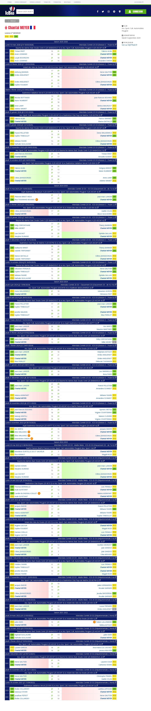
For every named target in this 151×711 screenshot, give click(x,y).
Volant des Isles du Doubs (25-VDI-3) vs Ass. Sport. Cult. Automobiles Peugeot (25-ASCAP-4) (61, 522)
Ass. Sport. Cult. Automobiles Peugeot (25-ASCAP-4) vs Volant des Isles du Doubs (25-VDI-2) (61, 348)
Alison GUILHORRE (104, 214)
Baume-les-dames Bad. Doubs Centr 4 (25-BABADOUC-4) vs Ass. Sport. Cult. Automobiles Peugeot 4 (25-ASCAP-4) (61, 265)
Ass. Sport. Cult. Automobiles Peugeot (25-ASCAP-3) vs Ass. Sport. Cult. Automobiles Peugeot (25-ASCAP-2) (61, 644)
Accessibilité (138, 2)
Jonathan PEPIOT (21, 695)
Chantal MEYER (106, 54)
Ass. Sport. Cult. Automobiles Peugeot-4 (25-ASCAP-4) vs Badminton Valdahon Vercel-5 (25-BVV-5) (60, 163)
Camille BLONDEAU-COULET (26, 493)
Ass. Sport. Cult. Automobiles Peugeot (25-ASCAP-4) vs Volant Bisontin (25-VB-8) (61, 368)
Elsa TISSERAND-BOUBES (25, 199)
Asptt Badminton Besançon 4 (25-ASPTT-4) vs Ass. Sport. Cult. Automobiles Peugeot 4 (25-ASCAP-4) (60, 192)
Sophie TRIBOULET (22, 136)
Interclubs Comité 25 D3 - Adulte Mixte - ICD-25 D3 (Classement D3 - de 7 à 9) (85, 445)
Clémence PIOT (106, 294)
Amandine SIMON (105, 61)
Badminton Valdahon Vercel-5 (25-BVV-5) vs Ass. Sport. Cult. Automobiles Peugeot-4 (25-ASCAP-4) (60, 93)
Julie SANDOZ (106, 548)
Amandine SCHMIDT (104, 388)
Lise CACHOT (20, 233)
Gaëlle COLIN (107, 211)
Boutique (67, 2)
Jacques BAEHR (106, 429)
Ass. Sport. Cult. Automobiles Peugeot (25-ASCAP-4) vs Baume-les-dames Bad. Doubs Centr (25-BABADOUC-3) (61, 336)
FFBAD (10, 2)
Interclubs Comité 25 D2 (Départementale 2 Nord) (96, 615)
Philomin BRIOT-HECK (23, 197)
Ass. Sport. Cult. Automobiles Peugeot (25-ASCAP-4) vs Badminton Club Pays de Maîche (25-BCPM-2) (61, 580)
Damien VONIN (20, 466)
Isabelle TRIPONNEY (22, 251)
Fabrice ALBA (107, 51)
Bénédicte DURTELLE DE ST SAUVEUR (29, 451)
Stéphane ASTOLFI (104, 352)
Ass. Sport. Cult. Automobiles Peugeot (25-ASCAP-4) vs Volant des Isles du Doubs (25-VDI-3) (61, 603)
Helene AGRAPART (22, 395)
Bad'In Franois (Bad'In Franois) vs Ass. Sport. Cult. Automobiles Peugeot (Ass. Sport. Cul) (61, 448)
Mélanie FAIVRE (21, 141)
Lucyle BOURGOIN (22, 58)
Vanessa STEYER (21, 692)
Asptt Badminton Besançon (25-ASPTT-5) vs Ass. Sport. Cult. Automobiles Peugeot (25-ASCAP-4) (61, 425)
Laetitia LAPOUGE (105, 689)
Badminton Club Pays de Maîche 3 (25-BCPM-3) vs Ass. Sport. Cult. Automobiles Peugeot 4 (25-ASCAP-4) (61, 243)
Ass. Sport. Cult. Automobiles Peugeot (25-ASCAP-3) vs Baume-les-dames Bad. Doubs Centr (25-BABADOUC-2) (61, 657)
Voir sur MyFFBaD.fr (129, 45)
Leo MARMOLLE (105, 371)
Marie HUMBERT (21, 100)
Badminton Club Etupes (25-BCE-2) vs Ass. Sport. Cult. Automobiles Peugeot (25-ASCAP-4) (60, 483)
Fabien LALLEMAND (104, 622)
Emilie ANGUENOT (22, 75)
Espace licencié (35, 2)
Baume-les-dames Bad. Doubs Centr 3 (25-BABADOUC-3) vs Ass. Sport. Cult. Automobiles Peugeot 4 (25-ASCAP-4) (61, 220)
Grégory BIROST (105, 168)
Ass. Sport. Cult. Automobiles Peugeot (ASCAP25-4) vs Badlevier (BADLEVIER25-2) (61, 288)
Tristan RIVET (20, 51)
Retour (13, 21)
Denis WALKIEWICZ (104, 133)
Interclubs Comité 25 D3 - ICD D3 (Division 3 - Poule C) (94, 204)
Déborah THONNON (104, 361)
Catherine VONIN (105, 665)
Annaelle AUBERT (105, 157)
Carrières (77, 2)
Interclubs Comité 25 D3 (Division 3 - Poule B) (97, 45)
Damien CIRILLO (21, 532)
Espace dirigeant (21, 2)
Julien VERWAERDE (105, 585)
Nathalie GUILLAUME (23, 144)
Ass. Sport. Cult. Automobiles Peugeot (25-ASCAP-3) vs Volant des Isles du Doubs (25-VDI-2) (61, 673)
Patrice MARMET (105, 118)
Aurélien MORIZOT (104, 545)
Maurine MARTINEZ (104, 329)
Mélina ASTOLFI (106, 625)
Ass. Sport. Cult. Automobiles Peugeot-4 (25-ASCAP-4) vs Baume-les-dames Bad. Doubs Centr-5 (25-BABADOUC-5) (61, 150)
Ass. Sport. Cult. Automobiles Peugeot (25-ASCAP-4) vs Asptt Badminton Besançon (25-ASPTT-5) (61, 323)
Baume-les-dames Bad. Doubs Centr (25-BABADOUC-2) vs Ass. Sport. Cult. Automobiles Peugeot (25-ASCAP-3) (61, 631)
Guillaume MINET (21, 248)
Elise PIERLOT (106, 315)
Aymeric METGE (106, 409)
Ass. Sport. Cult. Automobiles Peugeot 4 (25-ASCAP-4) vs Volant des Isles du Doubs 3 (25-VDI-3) (61, 208)
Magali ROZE (107, 454)
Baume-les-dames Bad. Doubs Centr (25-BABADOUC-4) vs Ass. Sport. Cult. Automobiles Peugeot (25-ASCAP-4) (61, 300)
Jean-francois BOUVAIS (103, 97)
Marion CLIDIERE (105, 416)
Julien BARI (19, 622)
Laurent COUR (106, 662)
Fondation (57, 2)
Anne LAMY (19, 106)
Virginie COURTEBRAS (103, 412)
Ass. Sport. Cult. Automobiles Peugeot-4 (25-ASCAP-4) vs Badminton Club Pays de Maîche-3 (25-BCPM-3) (61, 115)
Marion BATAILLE (105, 121)
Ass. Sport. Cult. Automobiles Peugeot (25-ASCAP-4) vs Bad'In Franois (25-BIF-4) (61, 406)
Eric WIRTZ (107, 326)
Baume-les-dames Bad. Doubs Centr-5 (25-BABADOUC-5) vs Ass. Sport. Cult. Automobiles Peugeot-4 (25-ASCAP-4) (61, 48)
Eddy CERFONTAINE (22, 225)
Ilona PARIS (107, 374)
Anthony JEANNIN (21, 72)
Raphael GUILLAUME (23, 635)
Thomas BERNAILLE (22, 487)
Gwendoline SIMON (22, 438)
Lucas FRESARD (106, 606)
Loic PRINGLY (106, 487)
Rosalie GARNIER (105, 588)
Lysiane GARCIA (21, 647)
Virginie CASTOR (21, 525)
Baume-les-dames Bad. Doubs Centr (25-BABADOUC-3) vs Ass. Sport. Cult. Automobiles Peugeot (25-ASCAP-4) (61, 461)
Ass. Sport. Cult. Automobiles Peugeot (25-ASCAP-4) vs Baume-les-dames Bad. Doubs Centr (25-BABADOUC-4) (61, 381)
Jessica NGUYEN (105, 650)
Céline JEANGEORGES (103, 82)
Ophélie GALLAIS (105, 233)
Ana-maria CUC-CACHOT (102, 647)
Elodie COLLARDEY (22, 689)
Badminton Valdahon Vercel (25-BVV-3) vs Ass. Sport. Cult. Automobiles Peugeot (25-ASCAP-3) (61, 685)
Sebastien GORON (105, 291)
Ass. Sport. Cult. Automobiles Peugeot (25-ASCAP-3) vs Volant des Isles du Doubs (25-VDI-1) (61, 619)
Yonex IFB (47, 2)
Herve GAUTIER (106, 72)
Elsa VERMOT (20, 454)
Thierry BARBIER (105, 225)
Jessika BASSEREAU (104, 593)
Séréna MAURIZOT (104, 106)
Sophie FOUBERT (21, 85)
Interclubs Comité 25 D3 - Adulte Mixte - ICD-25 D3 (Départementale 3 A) (87, 458)
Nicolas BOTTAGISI (22, 97)
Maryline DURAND (22, 236)
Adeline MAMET (21, 109)
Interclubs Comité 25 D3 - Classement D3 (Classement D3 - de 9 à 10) (88, 285)
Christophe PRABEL (104, 676)
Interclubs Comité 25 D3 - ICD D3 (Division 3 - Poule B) (94, 297)
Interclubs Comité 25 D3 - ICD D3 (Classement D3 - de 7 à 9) (92, 189)
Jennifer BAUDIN (21, 312)
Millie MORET (20, 228)
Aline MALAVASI (21, 432)
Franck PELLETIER (22, 133)
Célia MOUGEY (106, 554)
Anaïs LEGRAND (21, 54)
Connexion (136, 11)
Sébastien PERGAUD (22, 268)
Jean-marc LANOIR (104, 197)
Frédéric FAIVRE (21, 564)
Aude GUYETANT (21, 490)
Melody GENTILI (21, 416)
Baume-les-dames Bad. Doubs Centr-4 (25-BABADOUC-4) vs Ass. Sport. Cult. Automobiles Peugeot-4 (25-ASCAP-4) (61, 128)
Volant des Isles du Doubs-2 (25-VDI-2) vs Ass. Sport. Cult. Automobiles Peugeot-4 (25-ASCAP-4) (61, 67)
